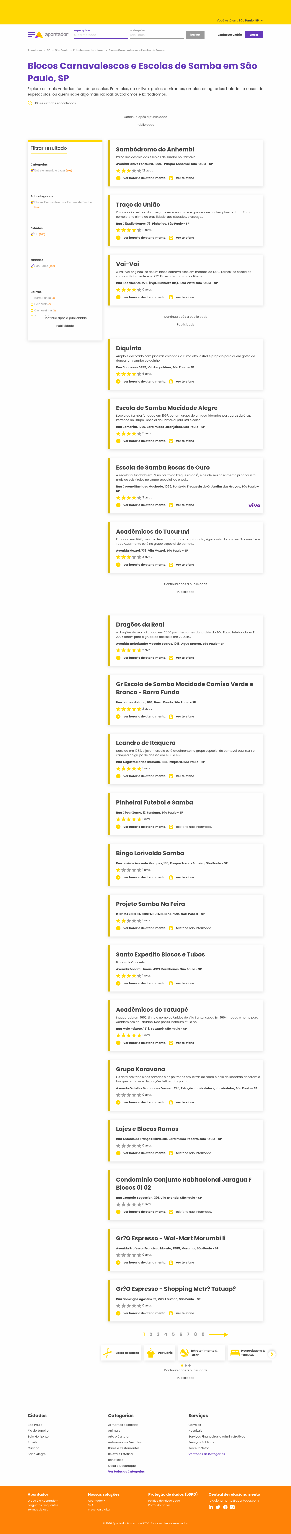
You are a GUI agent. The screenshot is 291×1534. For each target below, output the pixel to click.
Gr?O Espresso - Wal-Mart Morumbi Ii (172, 1238)
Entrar (254, 35)
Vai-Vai (128, 264)
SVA (90, 1505)
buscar (195, 34)
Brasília (33, 1442)
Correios (195, 1425)
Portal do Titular (159, 1505)
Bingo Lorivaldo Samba (151, 853)
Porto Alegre (37, 1454)
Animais (114, 1430)
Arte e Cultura (118, 1436)
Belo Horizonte (38, 1436)
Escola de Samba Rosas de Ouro (164, 467)
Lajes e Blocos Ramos (148, 1129)
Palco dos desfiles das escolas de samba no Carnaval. (157, 157)
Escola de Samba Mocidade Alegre (168, 408)
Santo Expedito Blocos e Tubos (161, 954)
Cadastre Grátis (230, 35)
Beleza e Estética (120, 1454)
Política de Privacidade (164, 1501)
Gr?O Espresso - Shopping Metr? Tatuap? (177, 1289)
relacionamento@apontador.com (234, 1500)
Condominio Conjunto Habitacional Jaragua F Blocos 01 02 (185, 1184)
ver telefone (187, 178)
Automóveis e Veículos (125, 1442)
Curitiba (34, 1448)
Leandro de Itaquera (147, 743)
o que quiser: (82, 30)
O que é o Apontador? (43, 1501)
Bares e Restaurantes (123, 1448)
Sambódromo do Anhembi (156, 149)
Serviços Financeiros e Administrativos (217, 1436)
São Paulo (35, 1425)
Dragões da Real (141, 624)
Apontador (35, 50)
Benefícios (115, 1460)
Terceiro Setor (199, 1448)
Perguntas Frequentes (43, 1505)
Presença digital (99, 1509)
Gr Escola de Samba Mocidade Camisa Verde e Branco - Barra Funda (185, 688)
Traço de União (139, 205)
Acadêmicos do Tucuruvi (154, 532)
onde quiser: (138, 30)
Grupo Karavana (142, 1069)
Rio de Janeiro (38, 1430)
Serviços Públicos (201, 1442)
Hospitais (195, 1430)
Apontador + (97, 1501)
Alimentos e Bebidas (123, 1425)
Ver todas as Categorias (126, 1471)
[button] (184, 1365)
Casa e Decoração (122, 1466)
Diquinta (130, 348)
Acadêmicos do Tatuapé (153, 1010)
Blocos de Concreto (131, 962)
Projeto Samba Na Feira (152, 904)
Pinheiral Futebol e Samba (155, 802)
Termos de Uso (38, 1509)
